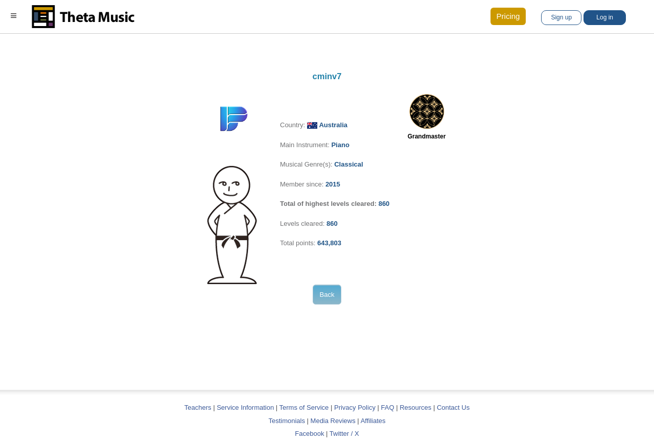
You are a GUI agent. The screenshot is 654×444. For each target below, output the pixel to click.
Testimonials (286, 421)
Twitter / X (344, 433)
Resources (415, 407)
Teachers (198, 407)
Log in (604, 17)
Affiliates (373, 421)
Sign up (561, 17)
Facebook (309, 433)
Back (327, 294)
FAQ (387, 407)
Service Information (245, 407)
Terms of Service (304, 407)
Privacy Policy (355, 407)
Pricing (508, 16)
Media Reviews (333, 421)
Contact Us (453, 407)
